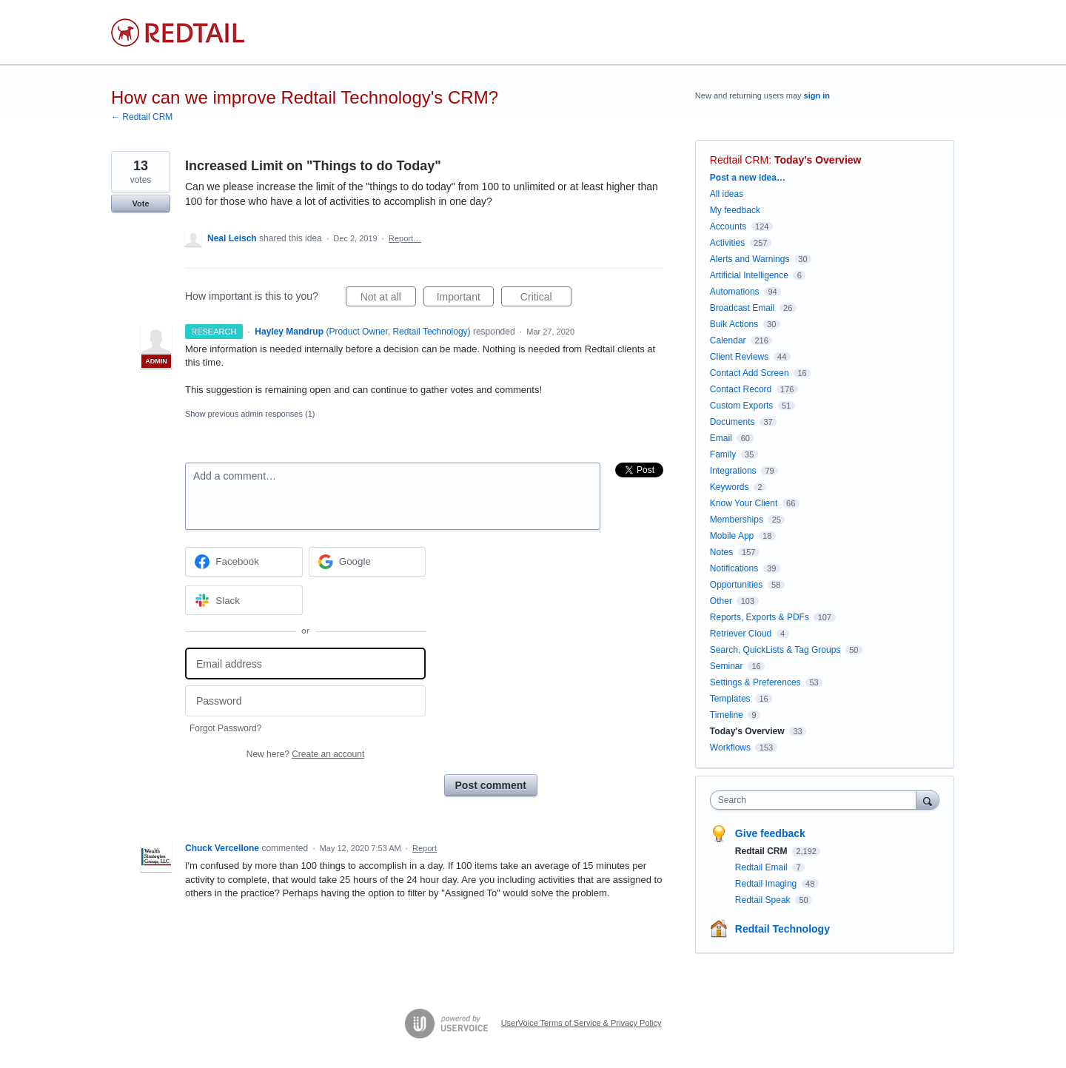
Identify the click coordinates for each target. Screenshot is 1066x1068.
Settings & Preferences (755, 682)
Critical (545, 299)
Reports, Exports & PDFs (759, 617)
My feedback (735, 210)
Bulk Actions (734, 324)
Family (723, 454)
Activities (727, 243)
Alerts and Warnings (750, 259)
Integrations (733, 471)
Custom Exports (741, 405)
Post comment (490, 785)
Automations (735, 291)
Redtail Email (762, 867)
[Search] (927, 799)
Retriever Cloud (740, 633)
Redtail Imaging (767, 884)
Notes (721, 552)
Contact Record (740, 389)
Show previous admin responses (250, 413)
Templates (730, 698)
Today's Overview (817, 160)
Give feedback (770, 833)
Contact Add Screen (749, 373)
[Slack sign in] (244, 600)
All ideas (726, 194)
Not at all (388, 299)
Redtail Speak (764, 900)
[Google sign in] (367, 562)
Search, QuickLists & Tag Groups (775, 650)
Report (424, 848)
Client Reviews (739, 357)
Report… (405, 238)
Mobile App (732, 536)
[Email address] (305, 663)
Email (721, 438)
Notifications (734, 568)
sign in (817, 95)
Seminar (726, 666)
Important (465, 299)
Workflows (730, 747)
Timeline (726, 715)
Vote (140, 203)
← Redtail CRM (141, 117)
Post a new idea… (747, 177)
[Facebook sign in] (244, 562)
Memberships (736, 519)
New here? (305, 754)
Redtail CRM (739, 160)
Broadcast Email (742, 308)
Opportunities (736, 585)
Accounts (728, 226)
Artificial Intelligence (749, 275)
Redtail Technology (782, 929)
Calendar (728, 340)
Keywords (729, 487)
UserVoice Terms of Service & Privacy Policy (581, 1022)
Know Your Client (743, 503)
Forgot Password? (225, 728)
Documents (732, 422)
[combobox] (816, 800)
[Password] (305, 701)
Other (721, 601)
